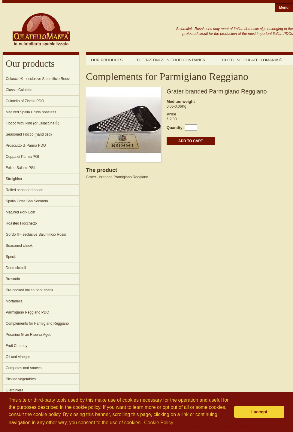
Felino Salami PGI (20, 168)
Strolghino (14, 179)
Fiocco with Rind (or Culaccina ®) (32, 123)
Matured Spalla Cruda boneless (31, 112)
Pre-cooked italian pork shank (29, 290)
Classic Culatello (19, 90)
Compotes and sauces (23, 368)
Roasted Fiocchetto (21, 223)
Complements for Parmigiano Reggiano (37, 323)
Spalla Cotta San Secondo (27, 201)
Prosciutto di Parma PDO (26, 145)
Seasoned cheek (19, 246)
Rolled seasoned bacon (24, 190)
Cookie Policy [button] (158, 422)
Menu (283, 7)
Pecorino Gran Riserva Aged (28, 334)
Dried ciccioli (16, 268)
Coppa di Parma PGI (22, 157)
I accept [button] (259, 411)
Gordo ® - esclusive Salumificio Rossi (36, 234)
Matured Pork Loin (20, 212)
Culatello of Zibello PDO (25, 101)
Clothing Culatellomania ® (252, 60)
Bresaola (13, 279)
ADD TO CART (190, 141)
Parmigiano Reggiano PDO (27, 312)
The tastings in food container (170, 60)
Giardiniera (14, 390)
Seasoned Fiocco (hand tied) (29, 134)
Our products (106, 60)
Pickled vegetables (21, 379)
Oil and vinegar (18, 357)
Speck (11, 257)
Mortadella (14, 301)
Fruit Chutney (16, 346)
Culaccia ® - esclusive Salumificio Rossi (38, 79)
